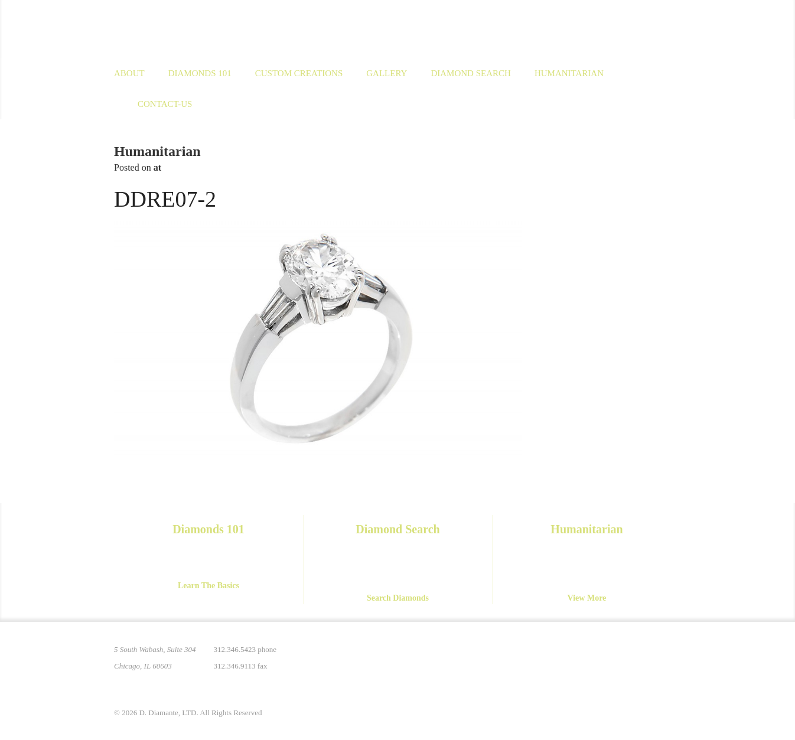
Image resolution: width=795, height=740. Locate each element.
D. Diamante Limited (228, 29)
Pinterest (572, 656)
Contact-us (165, 104)
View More (587, 598)
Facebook (621, 656)
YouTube (646, 656)
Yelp (671, 656)
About (129, 73)
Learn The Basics (208, 585)
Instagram (597, 656)
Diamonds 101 (200, 73)
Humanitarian (569, 73)
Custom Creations (299, 73)
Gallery (386, 73)
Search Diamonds (398, 598)
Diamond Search (470, 73)
